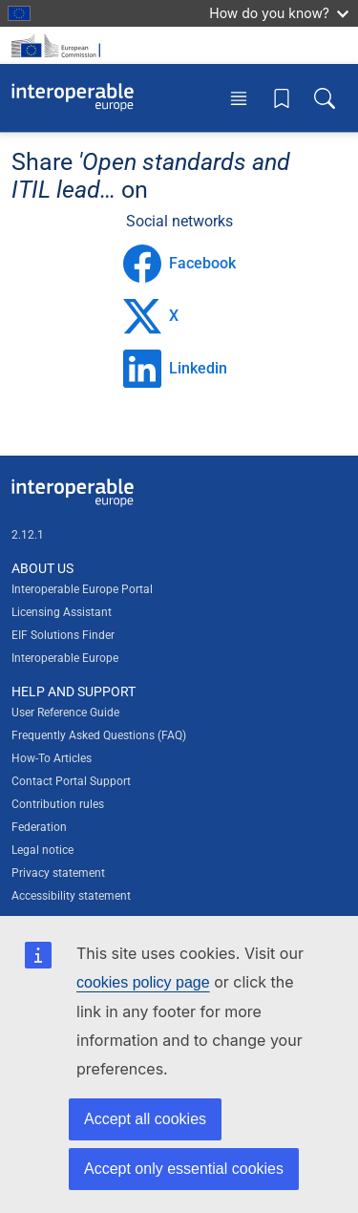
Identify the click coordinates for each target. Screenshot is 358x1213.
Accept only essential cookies (184, 1168)
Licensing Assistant (61, 612)
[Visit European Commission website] (59, 45)
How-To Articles (51, 758)
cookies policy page (143, 982)
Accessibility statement (71, 896)
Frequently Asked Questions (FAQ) (98, 735)
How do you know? (278, 13)
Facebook (179, 264)
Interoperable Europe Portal (82, 589)
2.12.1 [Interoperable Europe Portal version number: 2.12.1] (27, 535)
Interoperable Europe (64, 658)
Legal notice (42, 850)
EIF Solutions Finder (63, 635)
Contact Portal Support (71, 781)
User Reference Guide (65, 712)
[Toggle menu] (239, 98)
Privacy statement (58, 873)
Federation (39, 827)
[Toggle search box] (325, 98)
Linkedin (175, 369)
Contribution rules (57, 804)
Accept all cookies (145, 1119)
